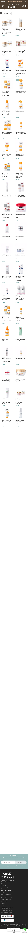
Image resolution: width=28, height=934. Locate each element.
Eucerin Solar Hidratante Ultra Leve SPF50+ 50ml (7, 175)
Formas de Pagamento (6, 898)
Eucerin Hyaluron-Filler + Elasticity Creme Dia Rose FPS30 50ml (20, 402)
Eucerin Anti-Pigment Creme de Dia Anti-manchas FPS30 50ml (21, 195)
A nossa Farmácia (5, 881)
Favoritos (3, 903)
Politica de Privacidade (6, 910)
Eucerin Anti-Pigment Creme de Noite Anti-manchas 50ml (7, 216)
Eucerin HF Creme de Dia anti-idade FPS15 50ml (20, 257)
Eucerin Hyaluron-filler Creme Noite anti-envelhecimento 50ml (21, 237)
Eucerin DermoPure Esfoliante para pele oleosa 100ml (20, 339)
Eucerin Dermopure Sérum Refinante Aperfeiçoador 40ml (6, 360)
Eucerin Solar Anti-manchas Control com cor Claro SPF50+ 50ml (20, 175)
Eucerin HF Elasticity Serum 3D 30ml (20, 30)
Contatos (3, 885)
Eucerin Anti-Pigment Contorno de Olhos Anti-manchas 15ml (7, 195)
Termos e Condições (6, 908)
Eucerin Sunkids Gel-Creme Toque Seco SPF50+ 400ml (7, 422)
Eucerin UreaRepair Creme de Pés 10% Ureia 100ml (6, 278)
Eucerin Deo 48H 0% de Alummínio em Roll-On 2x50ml (20, 298)
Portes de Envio (4, 896)
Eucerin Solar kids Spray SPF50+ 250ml (20, 112)
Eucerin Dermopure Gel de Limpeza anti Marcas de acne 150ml (6, 402)
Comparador (4, 905)
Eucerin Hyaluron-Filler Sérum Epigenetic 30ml (20, 422)
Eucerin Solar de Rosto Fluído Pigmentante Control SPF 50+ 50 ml (7, 93)
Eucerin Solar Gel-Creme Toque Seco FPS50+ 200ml (6, 154)
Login (2, 892)
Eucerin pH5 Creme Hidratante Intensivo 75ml (20, 216)
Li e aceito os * (18, 865)
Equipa (2, 883)
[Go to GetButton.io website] (24, 932)
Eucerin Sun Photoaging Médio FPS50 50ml (20, 319)
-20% (18, 79)
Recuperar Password (6, 894)
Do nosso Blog (4, 887)
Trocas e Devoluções (6, 899)
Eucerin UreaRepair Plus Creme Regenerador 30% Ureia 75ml (20, 278)
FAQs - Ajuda (4, 901)
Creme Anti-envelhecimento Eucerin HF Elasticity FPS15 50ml (6, 31)
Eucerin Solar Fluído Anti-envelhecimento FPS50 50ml (21, 134)
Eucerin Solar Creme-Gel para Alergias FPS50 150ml (7, 134)
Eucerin (3, 28)
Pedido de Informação (6, 889)
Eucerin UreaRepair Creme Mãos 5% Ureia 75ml (6, 72)
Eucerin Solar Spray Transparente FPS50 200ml (6, 339)
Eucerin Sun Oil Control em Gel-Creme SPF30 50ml (6, 319)
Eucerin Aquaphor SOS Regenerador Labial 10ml (6, 298)
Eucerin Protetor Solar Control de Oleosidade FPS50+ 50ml (21, 72)
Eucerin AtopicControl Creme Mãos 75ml (7, 256)
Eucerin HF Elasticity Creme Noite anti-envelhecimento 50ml (20, 52)
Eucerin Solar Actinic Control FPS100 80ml (20, 359)
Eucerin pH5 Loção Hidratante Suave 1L (6, 235)
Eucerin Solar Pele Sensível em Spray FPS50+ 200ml (6, 113)
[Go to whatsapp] (24, 929)
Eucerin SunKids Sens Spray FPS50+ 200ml (21, 91)
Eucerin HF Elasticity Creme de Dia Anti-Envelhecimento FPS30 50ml (6, 52)
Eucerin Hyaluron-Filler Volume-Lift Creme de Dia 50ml (6, 380)
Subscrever (21, 862)
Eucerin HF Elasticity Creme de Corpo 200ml (20, 380)
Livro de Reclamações (6, 912)
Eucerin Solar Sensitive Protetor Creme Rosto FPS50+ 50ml (21, 155)
